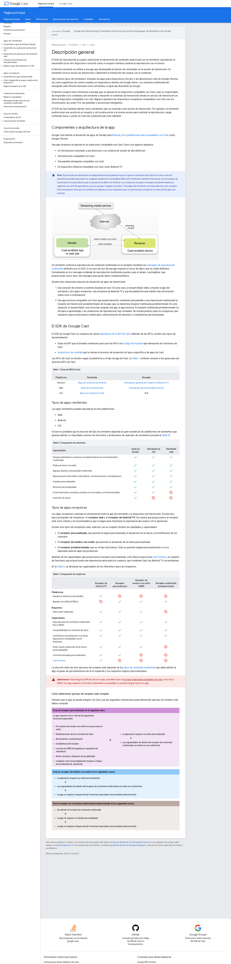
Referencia (41, 19)
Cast (19, 4)
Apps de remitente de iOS (92, 393)
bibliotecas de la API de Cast (115, 333)
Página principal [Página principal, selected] (46, 3)
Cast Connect (159, 557)
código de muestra (133, 343)
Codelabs (88, 19)
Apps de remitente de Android (92, 383)
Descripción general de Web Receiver (146, 388)
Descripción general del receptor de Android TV (147, 383)
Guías (92, 45)
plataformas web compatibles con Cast (147, 135)
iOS (123, 135)
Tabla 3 (165, 435)
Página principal (14, 13)
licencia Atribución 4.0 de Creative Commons (132, 842)
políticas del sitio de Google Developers (128, 845)
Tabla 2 (61, 566)
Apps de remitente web (92, 388)
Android (116, 135)
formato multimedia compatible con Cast (142, 679)
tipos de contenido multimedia (139, 667)
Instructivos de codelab (70, 352)
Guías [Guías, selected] (28, 19)
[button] (19, 44)
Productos (73, 45)
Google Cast (65, 3)
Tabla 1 (136, 358)
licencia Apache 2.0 (64, 845)
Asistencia (104, 19)
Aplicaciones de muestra (65, 19)
